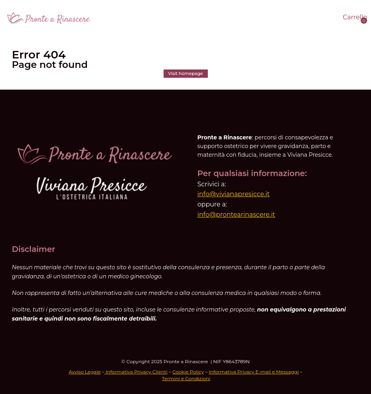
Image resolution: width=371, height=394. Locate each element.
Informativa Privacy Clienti (136, 372)
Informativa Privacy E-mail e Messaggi (254, 372)
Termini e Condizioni (186, 378)
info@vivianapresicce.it (234, 194)
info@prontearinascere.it (236, 214)
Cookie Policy (188, 372)
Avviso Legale (85, 372)
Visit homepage (185, 73)
